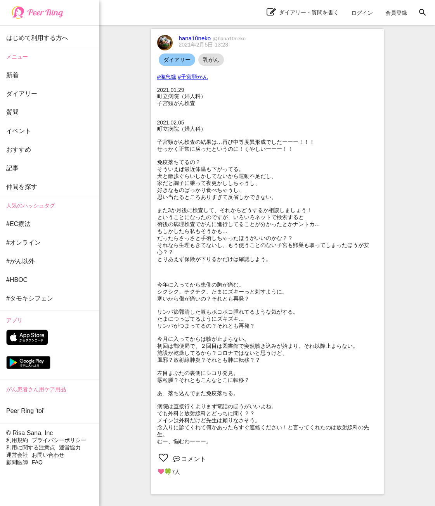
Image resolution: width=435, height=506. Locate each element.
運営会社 (17, 455)
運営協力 (70, 447)
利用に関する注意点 (30, 447)
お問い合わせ (48, 455)
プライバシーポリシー (59, 440)
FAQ (37, 462)
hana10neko (212, 38)
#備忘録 (167, 77)
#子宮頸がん (193, 77)
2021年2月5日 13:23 (204, 44)
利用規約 (17, 440)
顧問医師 (17, 462)
